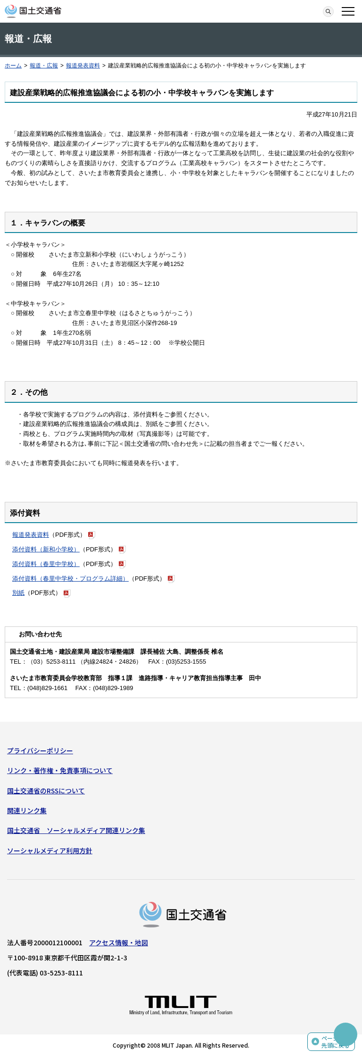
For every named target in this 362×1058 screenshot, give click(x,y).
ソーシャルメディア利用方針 (49, 850)
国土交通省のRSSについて (46, 790)
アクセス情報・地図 (118, 942)
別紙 (18, 592)
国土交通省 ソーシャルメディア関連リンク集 (76, 830)
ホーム (13, 65)
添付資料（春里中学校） (46, 563)
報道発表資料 (83, 65)
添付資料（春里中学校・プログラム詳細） (70, 578)
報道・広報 (44, 65)
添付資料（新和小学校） (46, 549)
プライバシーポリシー (40, 750)
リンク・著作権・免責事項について (60, 770)
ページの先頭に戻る (335, 1042)
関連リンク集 (27, 810)
